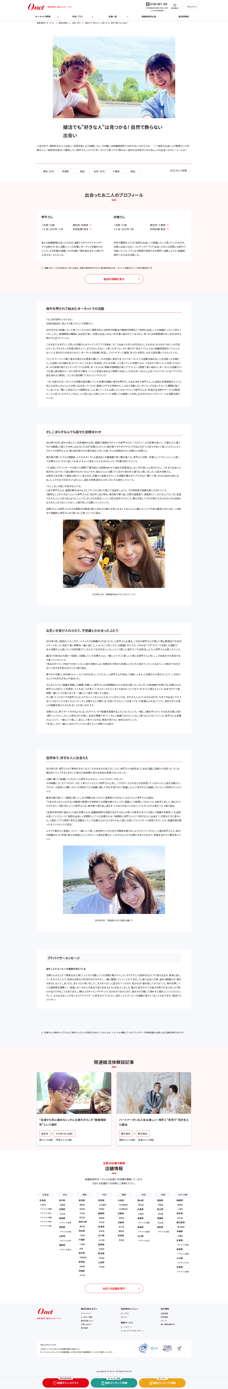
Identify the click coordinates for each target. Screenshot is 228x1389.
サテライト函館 (46, 1209)
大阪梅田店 (123, 1204)
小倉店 (180, 1209)
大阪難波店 (123, 1209)
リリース (164, 1320)
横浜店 (82, 1226)
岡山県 (140, 1200)
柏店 (82, 171)
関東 (85, 1194)
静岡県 (101, 1213)
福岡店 (180, 1204)
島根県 (140, 1227)
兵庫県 (121, 1222)
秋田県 (62, 1227)
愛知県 (101, 1200)
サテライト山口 (144, 1240)
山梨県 (101, 1262)
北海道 (45, 1194)
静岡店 (101, 1218)
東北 (65, 1194)
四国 (163, 1194)
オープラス (125, 1313)
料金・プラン (77, 16)
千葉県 (116, 171)
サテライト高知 (163, 1231)
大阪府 (121, 1200)
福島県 (62, 1244)
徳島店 (160, 1204)
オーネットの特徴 (43, 16)
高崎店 (82, 1266)
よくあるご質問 (86, 1317)
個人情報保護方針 (168, 1324)
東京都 (82, 1200)
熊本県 (180, 1213)
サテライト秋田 (65, 1231)
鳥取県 (140, 1218)
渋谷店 (82, 1213)
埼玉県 (82, 1230)
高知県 (160, 1227)
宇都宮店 (83, 1257)
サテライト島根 (144, 1231)
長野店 (101, 1249)
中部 (104, 1194)
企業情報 (164, 1313)
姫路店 (121, 1231)
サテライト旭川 (46, 1213)
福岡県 (180, 1200)
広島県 (140, 1209)
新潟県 (101, 1253)
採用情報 (164, 1317)
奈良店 (121, 1240)
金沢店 (101, 1240)
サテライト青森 (65, 1222)
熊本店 (180, 1218)
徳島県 (160, 1200)
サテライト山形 (65, 1240)
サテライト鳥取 (144, 1222)
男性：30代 (48, 171)
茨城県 (65, 171)
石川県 (101, 1235)
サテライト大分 (183, 1262)
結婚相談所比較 (149, 16)
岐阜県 (101, 1226)
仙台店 (62, 1213)
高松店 (160, 1213)
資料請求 (84, 1328)
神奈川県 (83, 1221)
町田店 (82, 1217)
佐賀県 (180, 1240)
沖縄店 (180, 1236)
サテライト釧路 (46, 1217)
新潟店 (101, 1258)
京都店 (121, 1218)
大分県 (180, 1258)
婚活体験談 (184, 16)
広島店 (141, 1213)
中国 (143, 1194)
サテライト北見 (46, 1226)
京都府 (121, 1213)
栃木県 (82, 1252)
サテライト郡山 (65, 1249)
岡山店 (141, 1204)
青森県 (62, 1218)
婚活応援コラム (87, 1320)
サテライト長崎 (183, 1253)
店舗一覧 (112, 16)
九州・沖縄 (182, 1194)
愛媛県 (160, 1218)
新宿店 (82, 1209)
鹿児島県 (181, 1222)
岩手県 (62, 1200)
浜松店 (101, 1222)
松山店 (160, 1222)
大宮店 (82, 1235)
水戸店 (82, 1275)
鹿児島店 (181, 1227)
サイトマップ (85, 1313)
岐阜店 (101, 1231)
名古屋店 (102, 1204)
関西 (124, 1194)
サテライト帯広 (46, 1221)
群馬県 (82, 1261)
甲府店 (101, 1267)
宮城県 (62, 1209)
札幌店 (43, 1204)
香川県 (160, 1209)
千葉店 (82, 1244)
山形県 (62, 1236)
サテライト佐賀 (183, 1244)
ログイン (124, 1317)
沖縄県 (180, 1231)
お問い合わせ (86, 1324)
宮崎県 (180, 1267)
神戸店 (121, 1227)
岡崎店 (101, 1209)
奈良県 (121, 1235)
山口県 (140, 1236)
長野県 (101, 1244)
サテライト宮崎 (183, 1271)
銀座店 (82, 1204)
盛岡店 (62, 1204)
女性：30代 (99, 171)
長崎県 (180, 1249)
